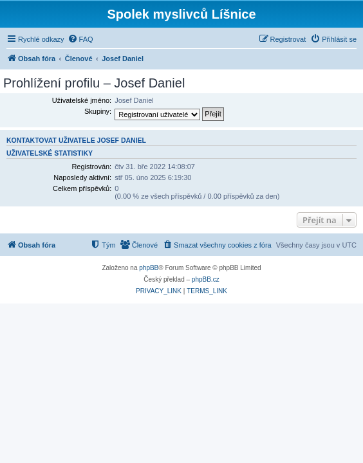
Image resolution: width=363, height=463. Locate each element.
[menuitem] (80, 39)
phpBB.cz (205, 279)
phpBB (148, 267)
